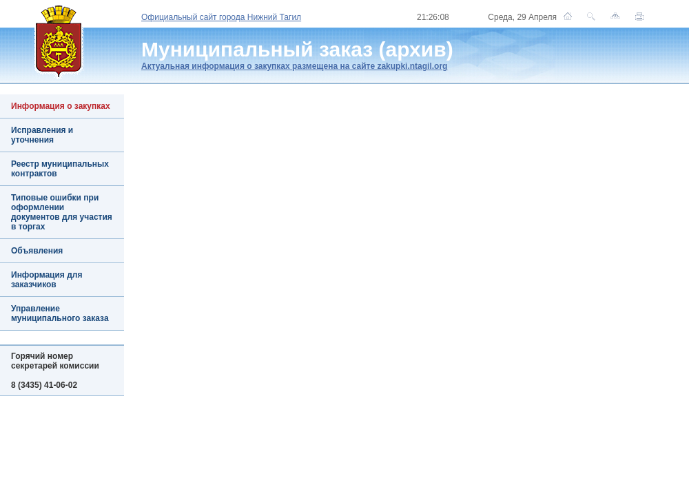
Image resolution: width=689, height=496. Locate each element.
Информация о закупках (60, 106)
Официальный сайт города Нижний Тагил (221, 17)
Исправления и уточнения (42, 135)
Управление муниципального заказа (60, 313)
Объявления (37, 251)
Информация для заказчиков (46, 279)
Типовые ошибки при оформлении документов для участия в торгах (61, 212)
